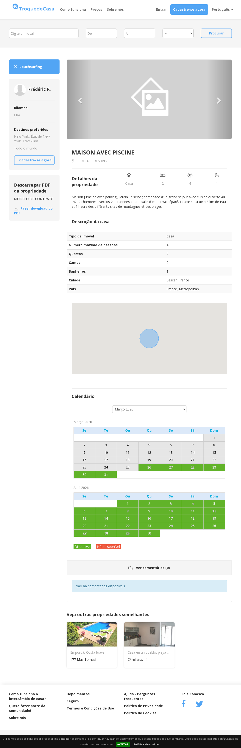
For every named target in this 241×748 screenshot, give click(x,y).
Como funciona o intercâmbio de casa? (27, 696)
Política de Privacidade (143, 706)
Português (222, 9)
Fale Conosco (193, 694)
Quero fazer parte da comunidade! (27, 708)
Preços (96, 9)
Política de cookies (147, 744)
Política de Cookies (140, 713)
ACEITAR (123, 744)
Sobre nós (115, 9)
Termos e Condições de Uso (90, 708)
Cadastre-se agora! (35, 160)
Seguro (73, 701)
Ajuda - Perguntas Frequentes (139, 696)
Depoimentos (78, 694)
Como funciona (73, 9)
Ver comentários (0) (149, 567)
